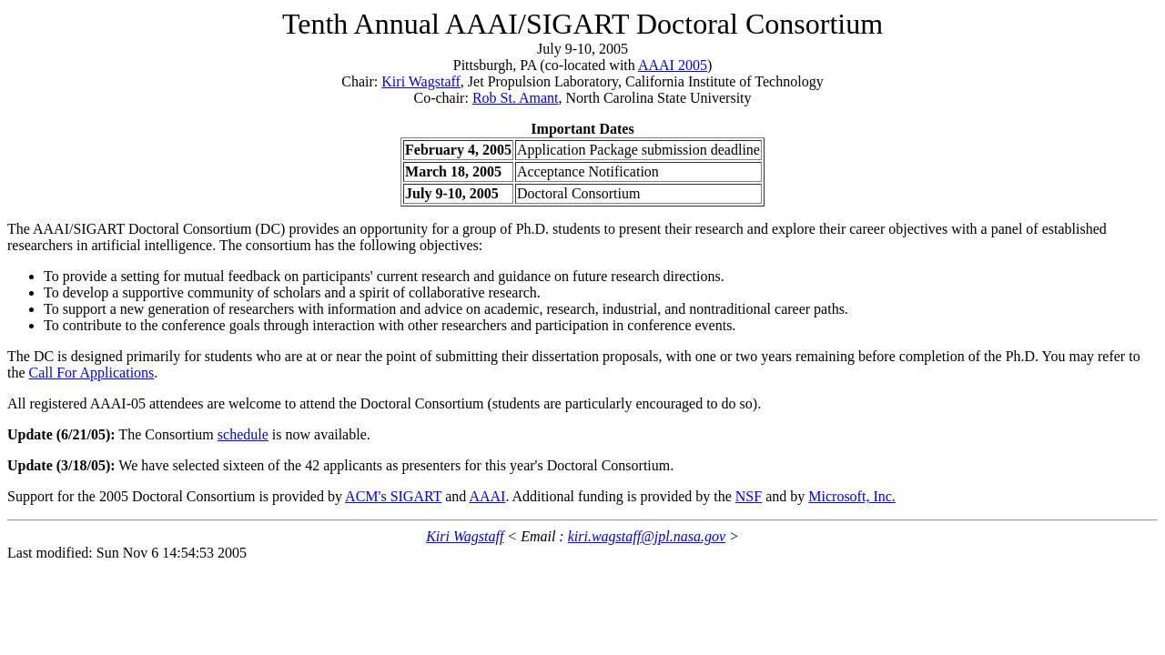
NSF (748, 496)
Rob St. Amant (515, 98)
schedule (243, 434)
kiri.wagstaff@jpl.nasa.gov (646, 536)
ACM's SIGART (393, 496)
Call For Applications (92, 372)
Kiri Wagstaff (421, 81)
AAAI (487, 496)
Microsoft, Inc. (852, 496)
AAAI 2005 (672, 65)
